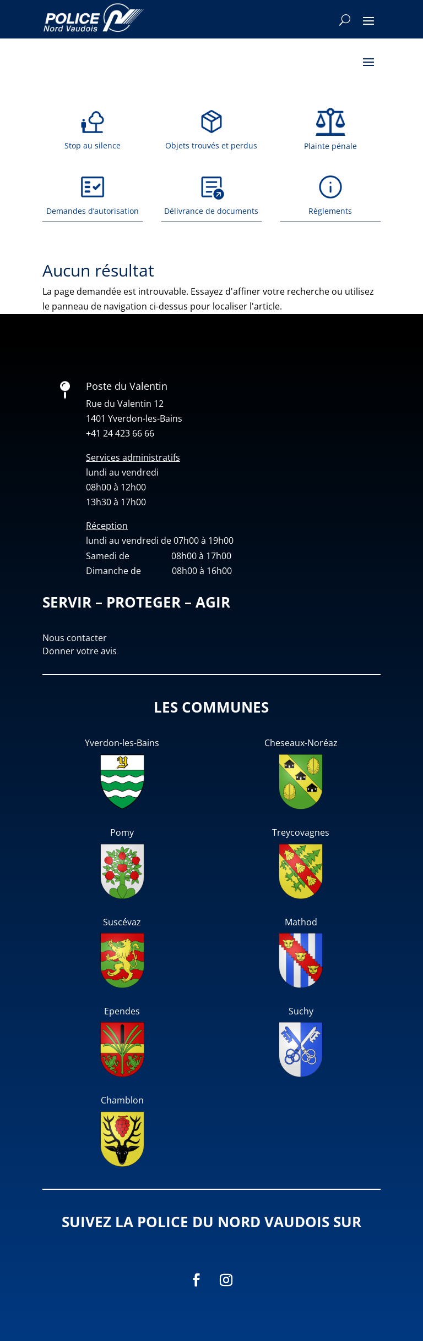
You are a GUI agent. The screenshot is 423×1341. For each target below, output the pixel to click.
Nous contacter (74, 638)
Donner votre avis (79, 651)
